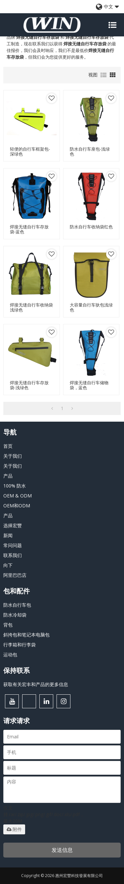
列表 (103, 75)
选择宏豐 (12, 525)
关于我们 (12, 456)
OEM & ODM (17, 495)
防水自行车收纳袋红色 (91, 226)
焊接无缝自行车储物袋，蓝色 (89, 385)
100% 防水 (14, 486)
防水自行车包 (17, 605)
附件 (14, 829)
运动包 (10, 654)
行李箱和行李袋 (19, 644)
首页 (8, 446)
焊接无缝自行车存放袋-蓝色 (29, 229)
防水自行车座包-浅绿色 (90, 152)
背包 (8, 625)
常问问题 (12, 545)
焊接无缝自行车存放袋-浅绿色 (29, 385)
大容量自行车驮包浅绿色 (91, 307)
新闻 (8, 535)
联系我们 (12, 555)
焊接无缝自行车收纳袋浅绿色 (31, 307)
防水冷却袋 (14, 615)
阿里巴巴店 (14, 575)
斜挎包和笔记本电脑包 (26, 634)
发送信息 (62, 850)
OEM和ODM (16, 505)
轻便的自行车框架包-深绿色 (30, 152)
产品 (8, 476)
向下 (8, 565)
